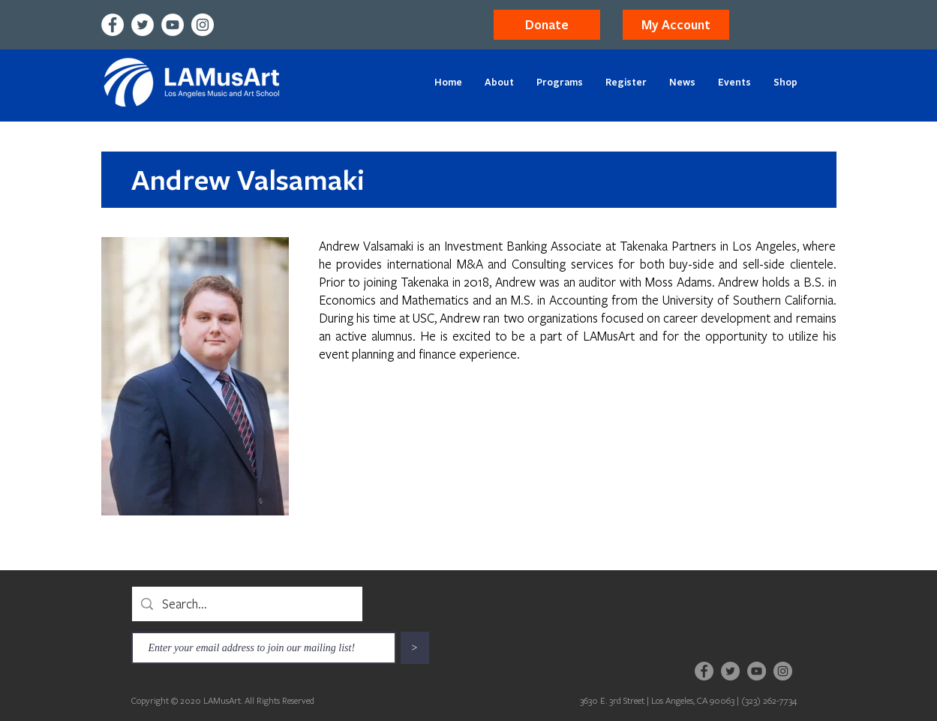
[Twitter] (142, 25)
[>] (415, 648)
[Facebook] (112, 25)
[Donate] (547, 25)
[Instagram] (202, 25)
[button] (676, 25)
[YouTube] (172, 25)
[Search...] (246, 604)
